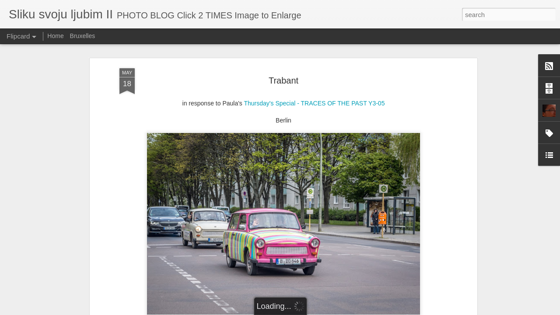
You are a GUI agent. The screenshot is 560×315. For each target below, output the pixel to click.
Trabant (283, 80)
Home (55, 35)
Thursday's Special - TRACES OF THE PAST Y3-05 (314, 103)
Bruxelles (82, 35)
